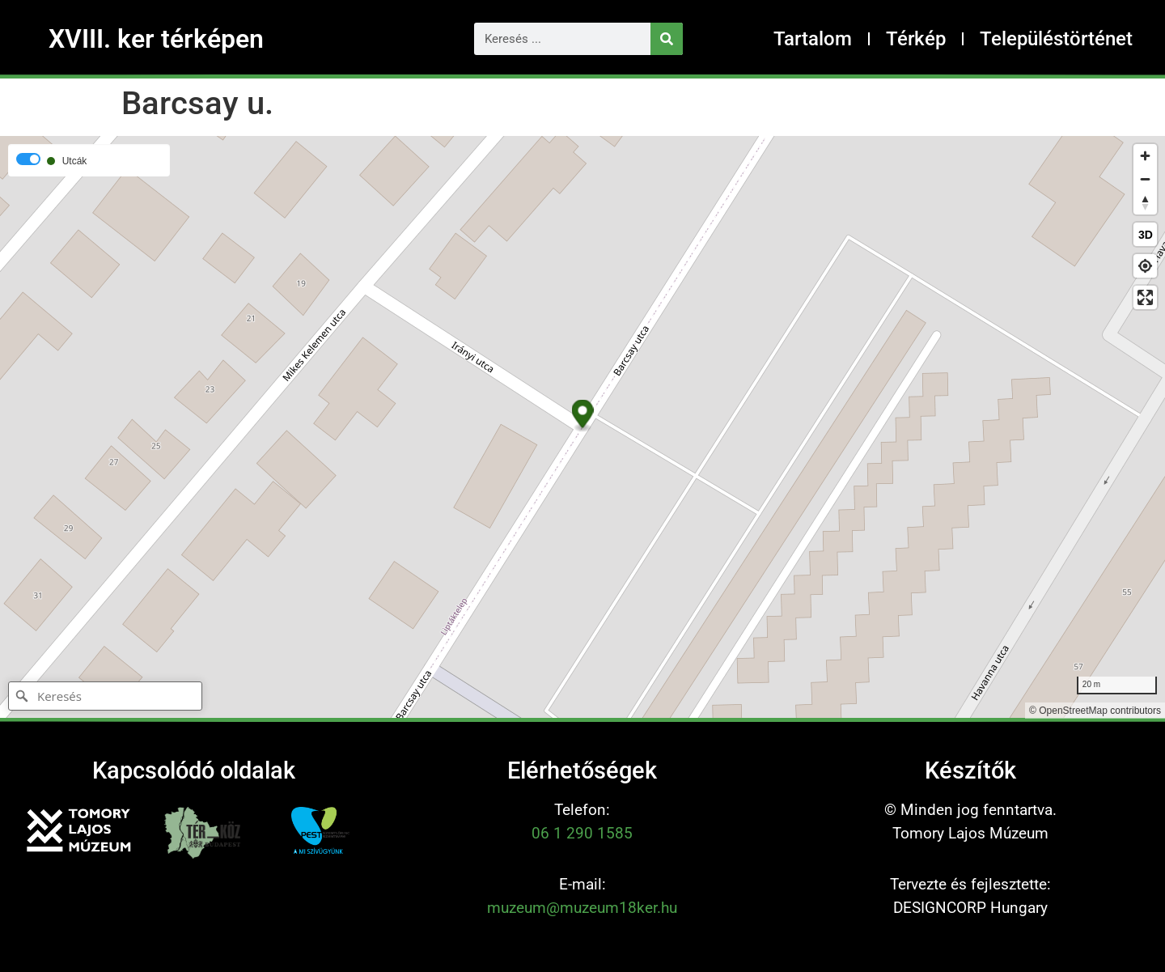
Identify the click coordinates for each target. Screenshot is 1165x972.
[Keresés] (666, 39)
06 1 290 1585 (582, 833)
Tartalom (812, 39)
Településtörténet (1056, 39)
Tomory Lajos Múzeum (970, 833)
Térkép (916, 39)
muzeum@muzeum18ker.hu (582, 907)
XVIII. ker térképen (156, 38)
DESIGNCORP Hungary (970, 907)
